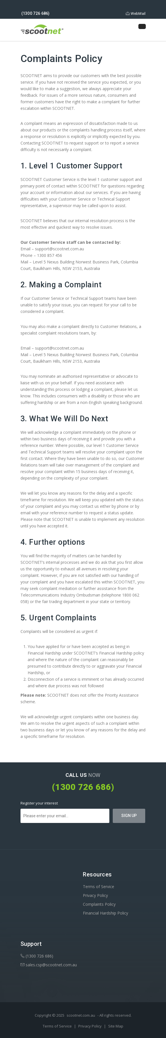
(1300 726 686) (37, 956)
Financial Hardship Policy (105, 913)
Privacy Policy (95, 895)
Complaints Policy (99, 904)
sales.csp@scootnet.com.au (49, 964)
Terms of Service (98, 886)
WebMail (135, 13)
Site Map (115, 1026)
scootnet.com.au (81, 1015)
